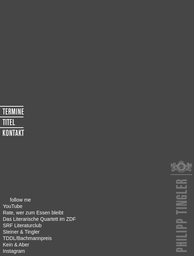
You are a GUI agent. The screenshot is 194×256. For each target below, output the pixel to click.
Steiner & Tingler (21, 232)
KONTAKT (13, 133)
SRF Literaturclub (22, 225)
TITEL (8, 122)
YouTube (12, 206)
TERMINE (13, 112)
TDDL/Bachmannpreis (27, 238)
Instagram (14, 251)
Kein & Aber (16, 244)
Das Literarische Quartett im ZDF (39, 219)
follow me (20, 200)
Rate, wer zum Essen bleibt (33, 212)
